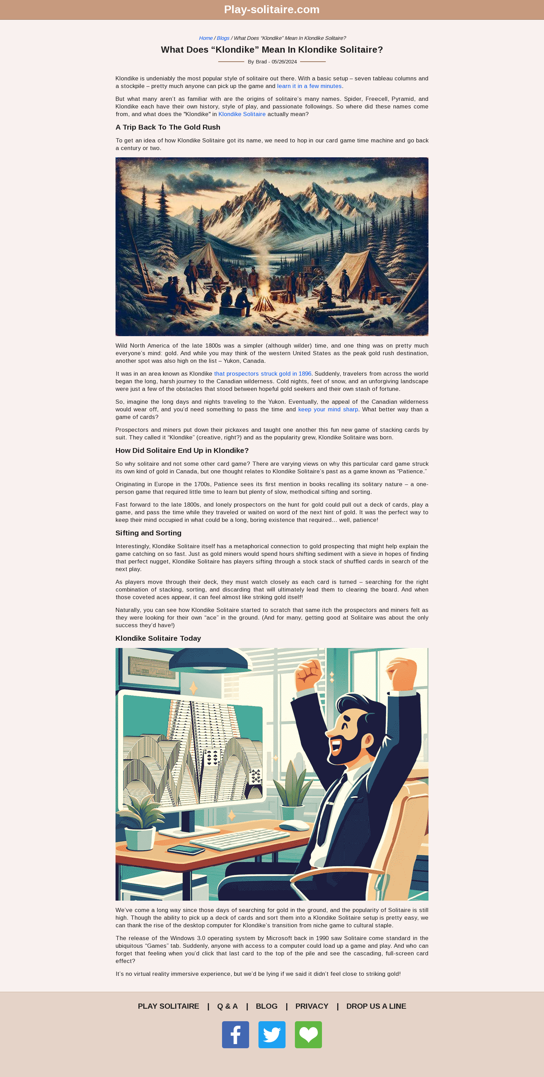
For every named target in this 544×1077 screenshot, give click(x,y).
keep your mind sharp (328, 409)
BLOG (267, 1006)
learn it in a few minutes (309, 86)
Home (205, 38)
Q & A (227, 1006)
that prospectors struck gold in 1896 (262, 373)
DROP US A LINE (376, 1006)
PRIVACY (312, 1006)
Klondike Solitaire (242, 114)
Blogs (222, 38)
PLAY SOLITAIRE (168, 1006)
